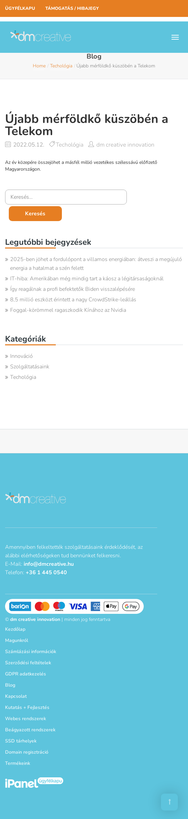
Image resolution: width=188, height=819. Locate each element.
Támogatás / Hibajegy (72, 8)
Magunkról (16, 640)
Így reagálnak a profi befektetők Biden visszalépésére (72, 289)
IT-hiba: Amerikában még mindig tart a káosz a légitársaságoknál (87, 278)
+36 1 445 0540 (46, 572)
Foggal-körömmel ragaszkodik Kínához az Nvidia (68, 310)
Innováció (21, 356)
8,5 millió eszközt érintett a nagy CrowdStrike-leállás (73, 299)
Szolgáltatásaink (29, 366)
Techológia (61, 66)
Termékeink (17, 763)
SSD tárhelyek (21, 741)
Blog (10, 685)
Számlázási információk (30, 651)
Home (39, 66)
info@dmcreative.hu (49, 564)
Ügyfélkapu (20, 8)
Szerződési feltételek (28, 663)
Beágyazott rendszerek (30, 730)
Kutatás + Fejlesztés (27, 707)
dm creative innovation (125, 145)
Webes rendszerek (25, 718)
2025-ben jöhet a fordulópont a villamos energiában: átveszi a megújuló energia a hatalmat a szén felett (96, 264)
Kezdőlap (15, 629)
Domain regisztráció (26, 752)
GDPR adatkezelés (25, 674)
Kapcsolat (16, 696)
